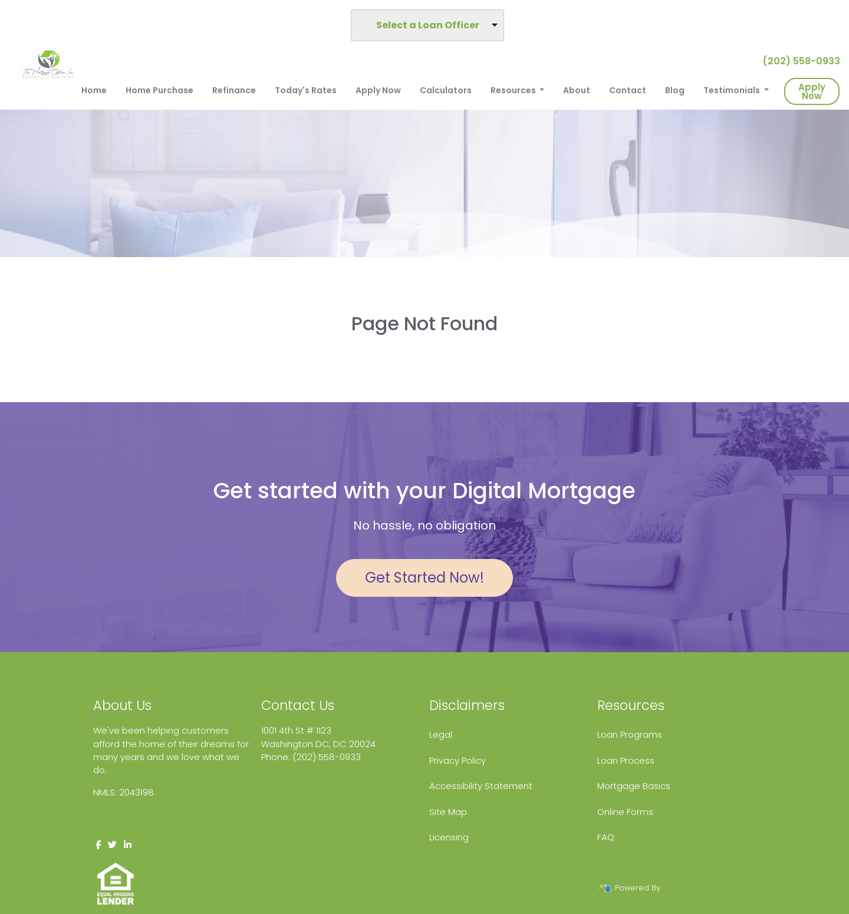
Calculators (446, 90)
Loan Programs (629, 734)
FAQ (605, 837)
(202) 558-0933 (796, 61)
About (576, 90)
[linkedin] (127, 845)
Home (94, 90)
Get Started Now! (424, 577)
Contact (627, 90)
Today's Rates (306, 90)
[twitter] (112, 845)
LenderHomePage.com (707, 888)
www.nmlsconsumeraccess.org (161, 817)
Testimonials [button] (732, 90)
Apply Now (378, 90)
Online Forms (625, 811)
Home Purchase (159, 90)
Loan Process (625, 760)
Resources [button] (514, 90)
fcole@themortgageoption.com (331, 770)
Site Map (448, 811)
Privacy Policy (457, 760)
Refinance (234, 90)
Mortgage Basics (633, 786)
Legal (440, 734)
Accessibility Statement (480, 786)
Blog (675, 90)
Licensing (449, 837)
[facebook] (98, 845)
